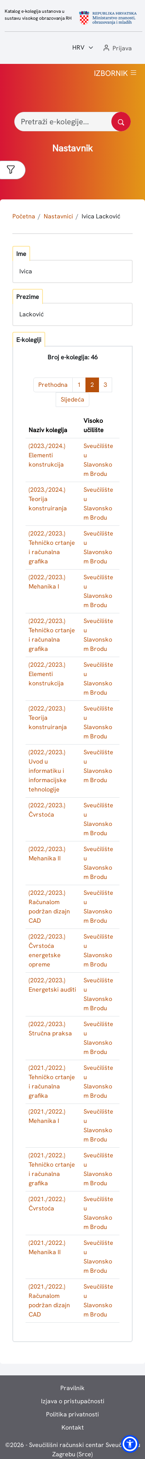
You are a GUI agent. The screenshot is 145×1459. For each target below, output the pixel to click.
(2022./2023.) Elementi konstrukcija (47, 674)
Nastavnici (58, 216)
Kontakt (72, 1427)
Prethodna (53, 385)
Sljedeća (72, 399)
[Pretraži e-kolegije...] (72, 121)
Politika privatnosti (72, 1414)
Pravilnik (72, 1388)
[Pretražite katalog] (121, 121)
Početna (23, 216)
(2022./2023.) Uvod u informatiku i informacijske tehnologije (48, 770)
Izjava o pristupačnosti (72, 1401)
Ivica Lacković (101, 216)
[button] (117, 49)
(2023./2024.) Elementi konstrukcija (47, 455)
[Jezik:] (83, 48)
